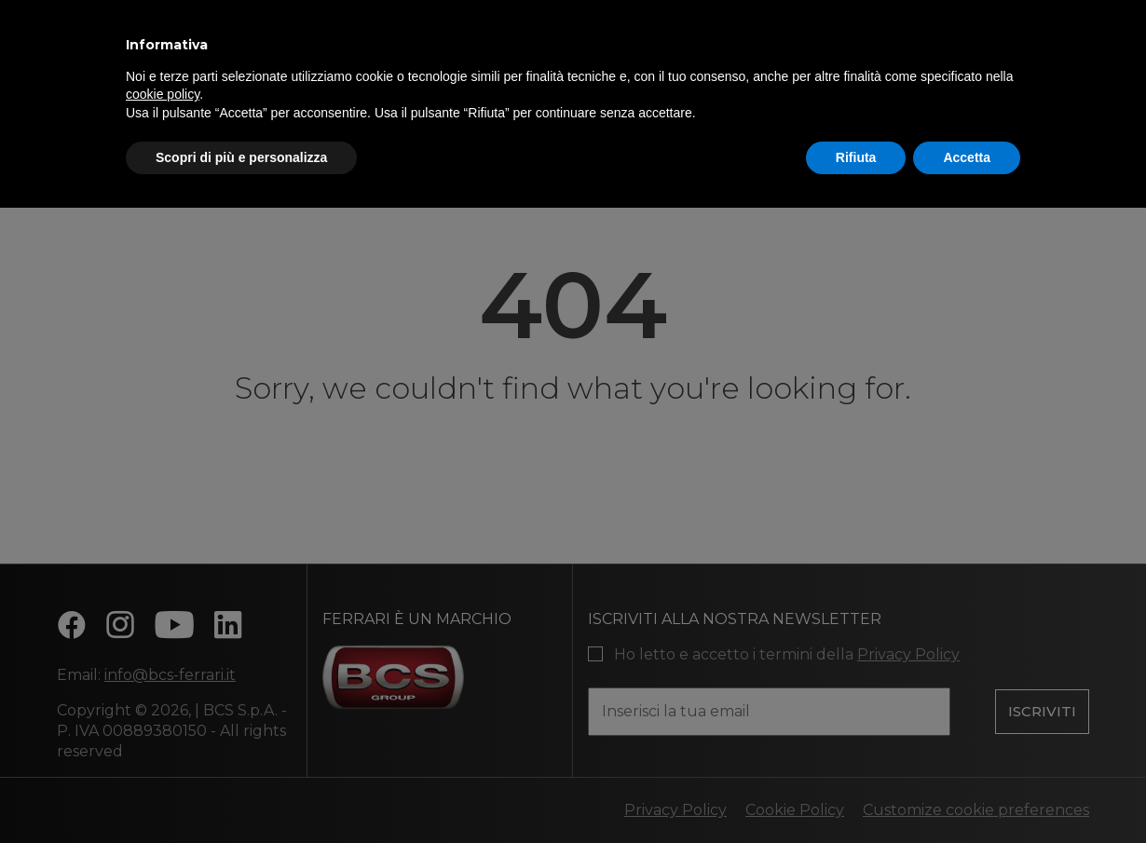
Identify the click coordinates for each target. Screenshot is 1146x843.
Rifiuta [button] (856, 157)
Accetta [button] (966, 157)
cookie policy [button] (162, 94)
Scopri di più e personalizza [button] (241, 157)
